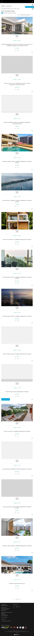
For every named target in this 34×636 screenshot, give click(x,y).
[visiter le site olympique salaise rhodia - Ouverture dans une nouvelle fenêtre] (26, 627)
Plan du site (11, 631)
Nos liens (23, 631)
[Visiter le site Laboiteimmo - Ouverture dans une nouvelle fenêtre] (17, 634)
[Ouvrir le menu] (32, 1)
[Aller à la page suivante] (21, 599)
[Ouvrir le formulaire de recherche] (28, 1)
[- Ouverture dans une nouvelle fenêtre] (11, 627)
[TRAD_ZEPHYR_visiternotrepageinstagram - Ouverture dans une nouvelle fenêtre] (23, 1)
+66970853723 (3, 619)
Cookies (17, 632)
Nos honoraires (7, 631)
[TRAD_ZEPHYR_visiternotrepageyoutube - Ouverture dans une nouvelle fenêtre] (21, 1)
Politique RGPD (27, 631)
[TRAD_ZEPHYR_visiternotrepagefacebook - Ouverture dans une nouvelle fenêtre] (14, 607)
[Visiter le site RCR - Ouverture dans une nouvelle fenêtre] (17, 627)
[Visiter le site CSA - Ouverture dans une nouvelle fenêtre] (15, 627)
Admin (20, 631)
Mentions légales (16, 631)
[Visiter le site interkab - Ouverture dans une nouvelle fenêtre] (5, 627)
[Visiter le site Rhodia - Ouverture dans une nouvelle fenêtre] (20, 627)
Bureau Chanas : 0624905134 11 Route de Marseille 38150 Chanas (5, 609)
